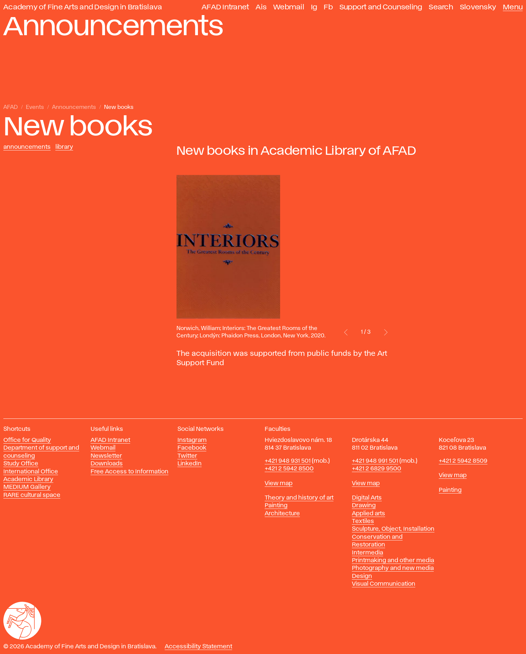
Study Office (20, 463)
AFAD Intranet (225, 7)
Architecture (282, 513)
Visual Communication (383, 584)
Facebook (191, 448)
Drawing (364, 505)
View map (279, 483)
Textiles (363, 521)
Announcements (74, 107)
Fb (328, 7)
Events (35, 107)
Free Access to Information (129, 471)
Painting (276, 505)
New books (119, 107)
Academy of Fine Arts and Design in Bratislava (82, 7)
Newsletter (106, 456)
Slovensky (478, 7)
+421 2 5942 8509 (463, 461)
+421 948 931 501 (288, 461)
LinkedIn (189, 463)
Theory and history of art (299, 498)
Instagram (192, 440)
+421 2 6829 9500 (376, 468)
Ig (314, 7)
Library (64, 147)
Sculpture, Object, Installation (393, 529)
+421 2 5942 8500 (289, 468)
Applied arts (368, 513)
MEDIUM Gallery (27, 487)
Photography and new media (393, 568)
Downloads (107, 463)
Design (362, 576)
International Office (30, 471)
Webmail (288, 7)
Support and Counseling (380, 7)
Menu (513, 7)
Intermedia (367, 552)
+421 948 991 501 (375, 461)
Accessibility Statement (198, 646)
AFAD (10, 107)
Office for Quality (27, 440)
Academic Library (28, 479)
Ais (261, 7)
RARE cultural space (31, 495)
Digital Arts (367, 498)
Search (441, 7)
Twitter (187, 456)
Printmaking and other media (393, 560)
